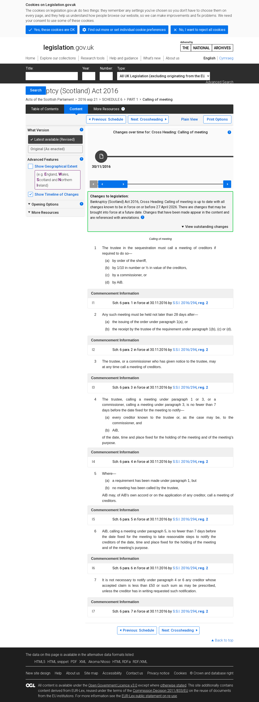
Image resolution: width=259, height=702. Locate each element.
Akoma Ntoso (99, 662)
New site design (38, 673)
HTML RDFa (121, 662)
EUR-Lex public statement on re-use (149, 696)
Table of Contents (45, 109)
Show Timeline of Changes (57, 194)
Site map (91, 673)
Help (58, 673)
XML (82, 662)
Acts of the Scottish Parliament (50, 99)
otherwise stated (173, 685)
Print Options (217, 119)
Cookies (180, 673)
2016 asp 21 (88, 99)
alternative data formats (105, 655)
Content (76, 109)
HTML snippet (58, 662)
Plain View (189, 119)
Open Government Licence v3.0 (112, 685)
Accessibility (112, 673)
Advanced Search (219, 82)
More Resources (106, 109)
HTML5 (39, 662)
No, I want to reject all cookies (202, 30)
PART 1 (132, 99)
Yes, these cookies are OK (54, 30)
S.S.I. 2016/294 (185, 303)
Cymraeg (226, 58)
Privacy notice (158, 673)
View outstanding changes (204, 226)
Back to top (224, 640)
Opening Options (43, 204)
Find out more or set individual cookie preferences (127, 30)
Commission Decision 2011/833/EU (160, 691)
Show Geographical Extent (56, 166)
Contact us (134, 673)
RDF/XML (140, 662)
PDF (74, 662)
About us (73, 673)
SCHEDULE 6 (112, 99)
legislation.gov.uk (60, 46)
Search (36, 90)
